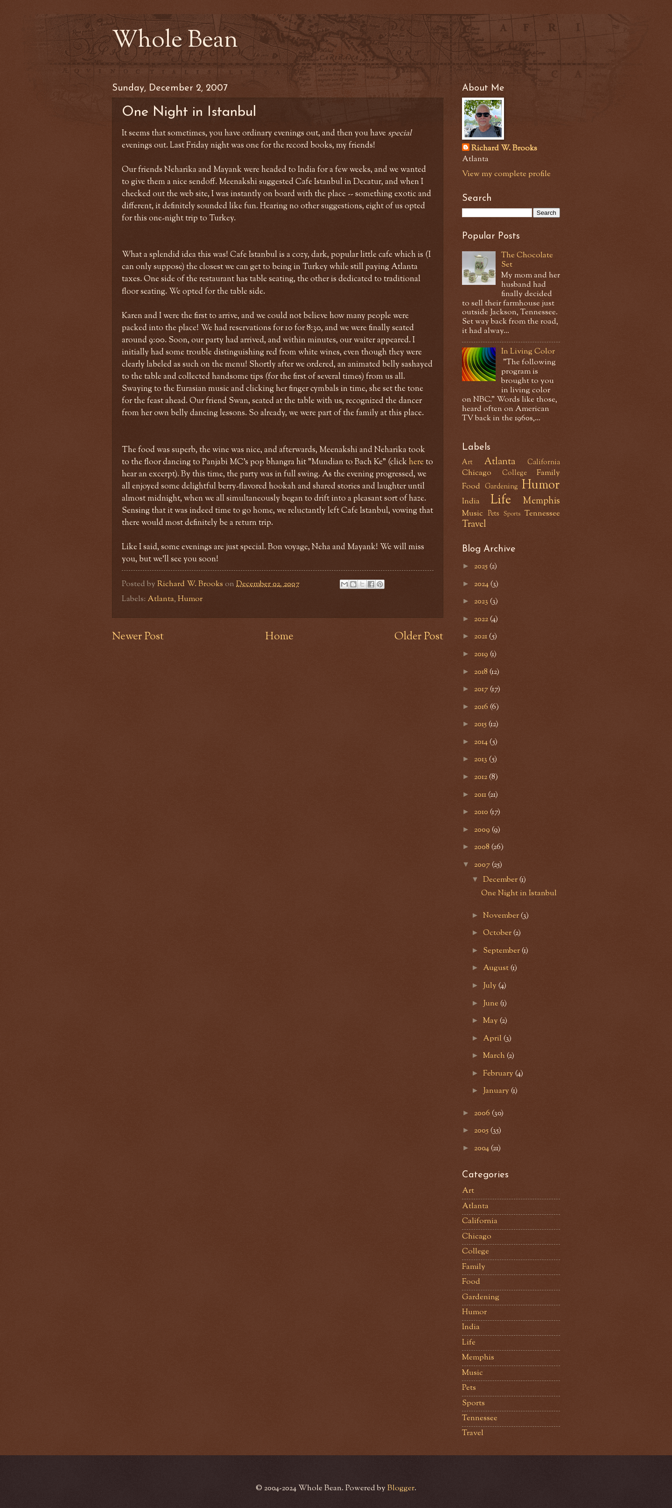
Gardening (501, 487)
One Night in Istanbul (519, 893)
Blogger (400, 1488)
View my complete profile (506, 174)
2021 (481, 636)
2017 (482, 689)
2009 (483, 829)
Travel (474, 524)
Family (548, 473)
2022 (482, 619)
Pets (493, 514)
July (490, 985)
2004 (482, 1148)
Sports (512, 514)
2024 (482, 584)
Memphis (541, 501)
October (498, 933)
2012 (481, 777)
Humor (190, 599)
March (495, 1056)
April (493, 1038)
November (502, 915)
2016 (482, 707)
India (471, 501)
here (416, 462)
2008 (482, 847)
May (491, 1021)
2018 (482, 672)
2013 (481, 759)
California (543, 462)
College (514, 473)
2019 (482, 654)
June (491, 1003)
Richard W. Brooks (504, 148)
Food (471, 486)
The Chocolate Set (527, 260)
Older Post (418, 636)
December (501, 879)
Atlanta (160, 599)
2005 (482, 1130)
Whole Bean (175, 41)
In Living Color (528, 351)
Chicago (476, 473)
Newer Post (138, 636)
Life (500, 501)
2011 (481, 794)
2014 (482, 742)
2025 (482, 566)
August (497, 968)
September (502, 950)
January (497, 1091)
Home (279, 636)
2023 (482, 601)
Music (472, 513)
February (499, 1073)
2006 (483, 1113)
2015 (481, 724)
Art (467, 462)
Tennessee (542, 513)
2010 (482, 812)
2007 (483, 865)
